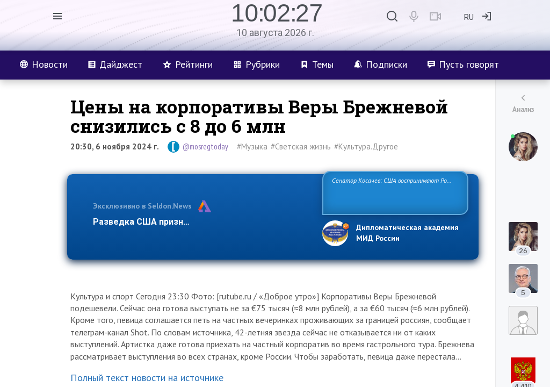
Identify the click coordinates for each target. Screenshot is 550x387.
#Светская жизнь (301, 146)
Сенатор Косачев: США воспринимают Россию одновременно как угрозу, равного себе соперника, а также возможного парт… (393, 192)
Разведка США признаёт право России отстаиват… (201, 222)
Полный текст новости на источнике (146, 377)
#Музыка (252, 146)
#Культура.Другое (366, 146)
